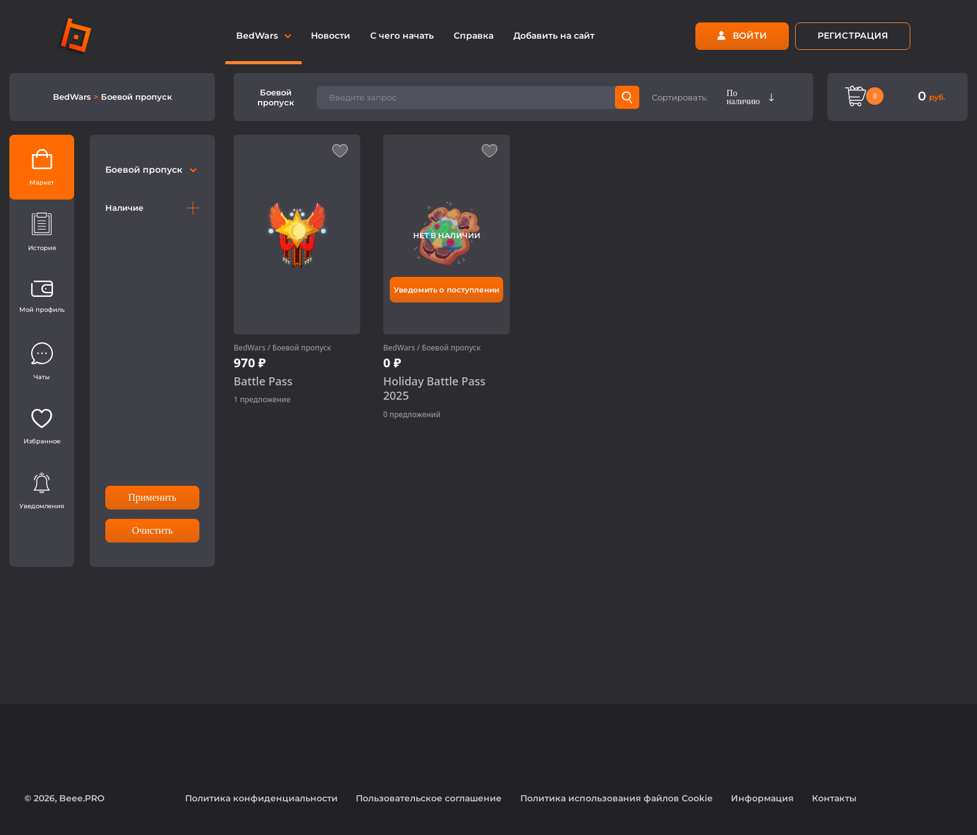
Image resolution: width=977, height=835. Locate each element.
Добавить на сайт (553, 35)
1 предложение (262, 399)
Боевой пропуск (136, 97)
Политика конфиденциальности (261, 798)
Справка (473, 35)
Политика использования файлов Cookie (616, 798)
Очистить (152, 530)
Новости (330, 35)
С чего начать (402, 35)
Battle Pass (263, 381)
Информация (762, 798)
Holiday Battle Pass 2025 (434, 388)
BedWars (73, 97)
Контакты (834, 798)
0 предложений (412, 414)
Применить (152, 497)
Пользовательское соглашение (429, 798)
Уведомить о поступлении (446, 289)
